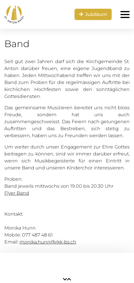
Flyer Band (16, 193)
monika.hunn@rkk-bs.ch (47, 242)
